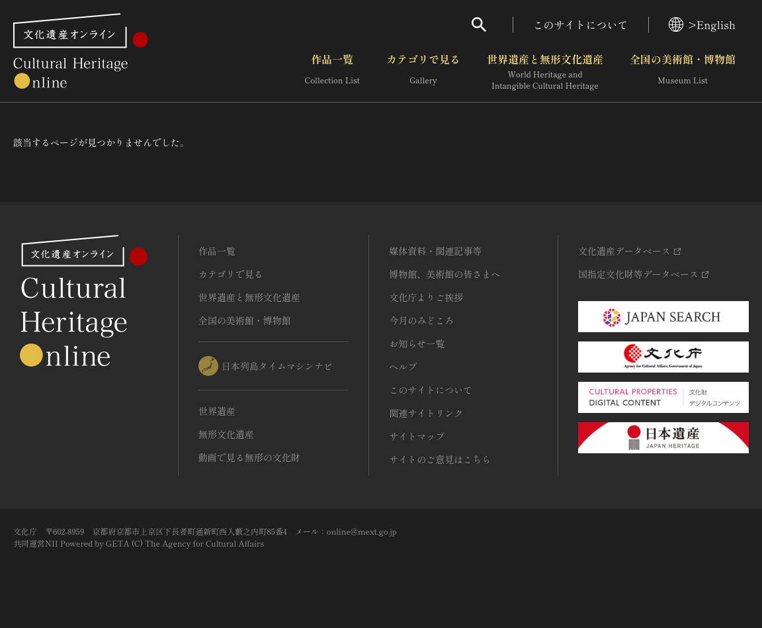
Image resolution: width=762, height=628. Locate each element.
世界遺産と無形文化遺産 (545, 72)
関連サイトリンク (426, 413)
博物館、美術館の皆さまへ (444, 274)
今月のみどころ (421, 320)
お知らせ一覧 (416, 343)
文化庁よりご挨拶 (426, 297)
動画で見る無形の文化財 (249, 457)
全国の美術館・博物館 (683, 72)
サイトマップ (416, 436)
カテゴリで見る (423, 72)
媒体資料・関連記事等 (435, 250)
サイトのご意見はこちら (440, 459)
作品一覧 (332, 72)
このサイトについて (580, 24)
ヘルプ (403, 366)
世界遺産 (216, 411)
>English (702, 24)
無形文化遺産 (226, 434)
